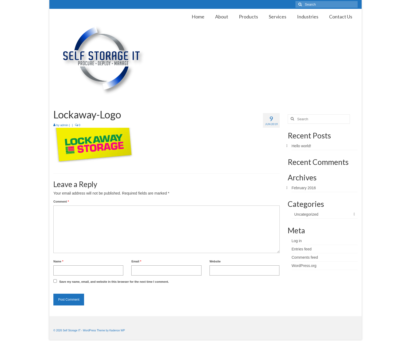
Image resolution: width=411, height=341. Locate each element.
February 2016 (304, 188)
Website (215, 261)
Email (136, 261)
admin (64, 125)
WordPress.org (304, 266)
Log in (297, 241)
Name (58, 261)
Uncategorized (306, 214)
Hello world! (301, 146)
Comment (61, 201)
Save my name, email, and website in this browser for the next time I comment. (114, 281)
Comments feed (305, 257)
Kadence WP (117, 330)
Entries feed (302, 249)
